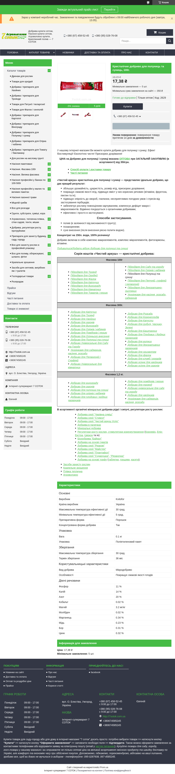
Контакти (152, 52)
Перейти (109, 9)
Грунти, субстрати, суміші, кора (28, 213)
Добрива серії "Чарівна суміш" (95, 414)
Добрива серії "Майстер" (92, 449)
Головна (12, 52)
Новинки (68, 52)
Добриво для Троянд (82, 315)
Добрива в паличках (89, 424)
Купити (127, 106)
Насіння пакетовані (22, 163)
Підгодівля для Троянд (84, 272)
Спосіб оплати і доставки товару (90, 169)
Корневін (150, 431)
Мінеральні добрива (89, 428)
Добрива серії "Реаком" (91, 445)
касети (135, 459)
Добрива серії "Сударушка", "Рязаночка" (101, 456)
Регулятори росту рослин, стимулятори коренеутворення (111, 431)
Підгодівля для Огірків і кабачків (146, 270)
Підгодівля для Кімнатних (86, 289)
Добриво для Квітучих (84, 311)
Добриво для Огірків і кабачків (88, 329)
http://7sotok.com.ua (19, 352)
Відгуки (11, 293)
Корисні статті (55, 685)
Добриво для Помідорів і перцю (89, 332)
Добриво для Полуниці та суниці (90, 339)
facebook (95, 672)
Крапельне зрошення (75, 467)
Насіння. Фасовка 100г (24, 169)
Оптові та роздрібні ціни (18, 681)
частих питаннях (105, 746)
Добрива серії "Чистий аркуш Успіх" (98, 421)
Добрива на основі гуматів (93, 442)
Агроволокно (70, 474)
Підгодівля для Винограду (86, 285)
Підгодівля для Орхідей (84, 275)
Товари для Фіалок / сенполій (27, 109)
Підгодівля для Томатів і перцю (89, 292)
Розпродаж (17, 281)
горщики (125, 459)
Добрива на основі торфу (92, 459)
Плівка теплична (72, 471)
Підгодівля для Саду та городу (146, 266)
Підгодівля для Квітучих (85, 282)
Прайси (11, 288)
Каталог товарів (39, 52)
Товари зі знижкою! (18, 308)
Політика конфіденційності (117, 770)
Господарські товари (23, 276)
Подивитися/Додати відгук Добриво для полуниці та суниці (92, 248)
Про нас (126, 52)
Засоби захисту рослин (76, 464)
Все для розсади (21, 208)
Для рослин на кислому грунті (28, 158)
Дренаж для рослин (22, 76)
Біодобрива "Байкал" (90, 438)
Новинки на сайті (15, 672)
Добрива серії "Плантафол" (93, 452)
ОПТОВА (124, 158)
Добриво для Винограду (84, 325)
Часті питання (79, 172)
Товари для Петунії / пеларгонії (28, 104)
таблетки (113, 459)
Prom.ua (104, 767)
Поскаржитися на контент (90, 770)
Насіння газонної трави (24, 197)
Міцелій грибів (19, 202)
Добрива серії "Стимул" (91, 417)
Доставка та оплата (97, 52)
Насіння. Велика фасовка (25, 174)
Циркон (88, 435)
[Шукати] (169, 41)
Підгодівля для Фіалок (83, 279)
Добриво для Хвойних (83, 318)
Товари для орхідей (22, 81)
